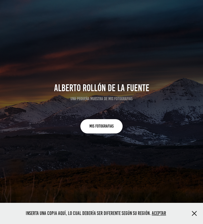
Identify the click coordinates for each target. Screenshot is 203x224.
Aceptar (159, 213)
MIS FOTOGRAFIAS (101, 126)
